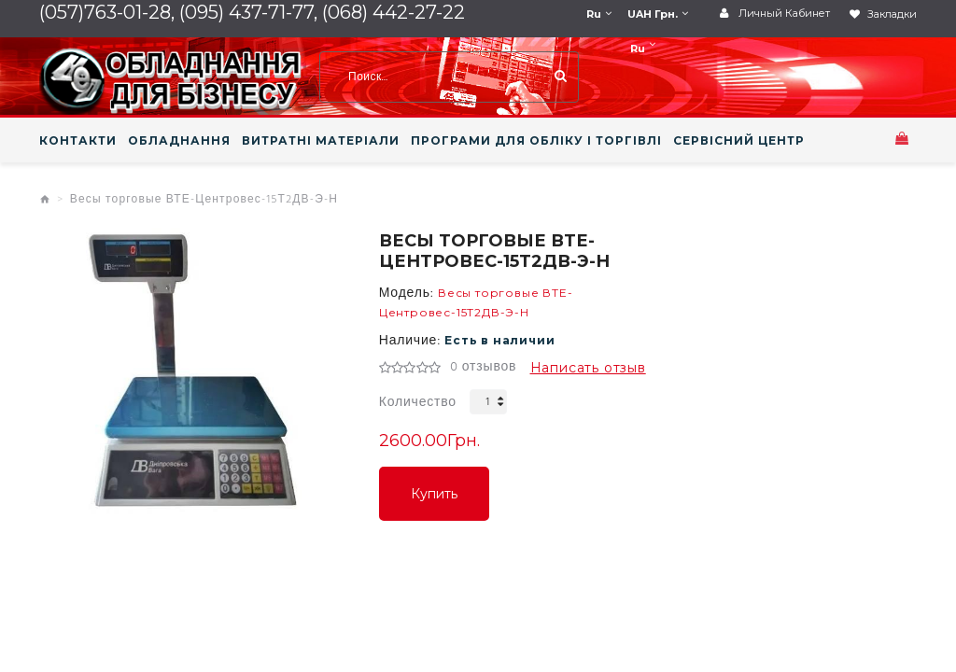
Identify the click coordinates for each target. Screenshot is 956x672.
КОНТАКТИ (78, 140)
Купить (434, 493)
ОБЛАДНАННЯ (179, 140)
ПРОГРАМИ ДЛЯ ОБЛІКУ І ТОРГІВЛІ (536, 140)
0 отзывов (483, 367)
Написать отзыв (588, 367)
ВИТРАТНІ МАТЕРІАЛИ (321, 140)
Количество (418, 402)
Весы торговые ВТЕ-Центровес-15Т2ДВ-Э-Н (204, 199)
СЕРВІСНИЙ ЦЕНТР (739, 140)
